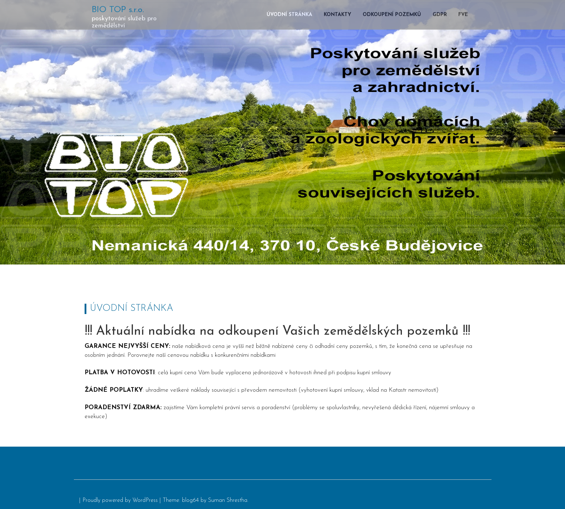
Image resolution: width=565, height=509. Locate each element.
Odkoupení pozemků (392, 14)
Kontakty (337, 14)
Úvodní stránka (289, 14)
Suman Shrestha (227, 500)
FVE (463, 14)
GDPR (440, 14)
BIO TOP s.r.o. (118, 10)
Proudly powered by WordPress (120, 500)
